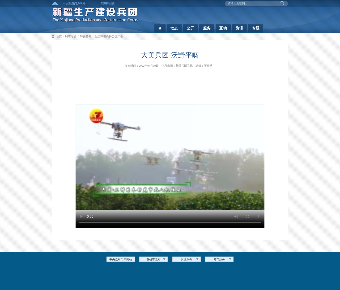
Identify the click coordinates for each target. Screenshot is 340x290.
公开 (190, 28)
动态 (174, 28)
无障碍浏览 (107, 3)
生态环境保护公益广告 (109, 36)
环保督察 (85, 36)
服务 (207, 28)
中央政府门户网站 (74, 3)
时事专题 (70, 36)
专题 (255, 28)
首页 (59, 36)
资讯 (239, 28)
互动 (223, 28)
